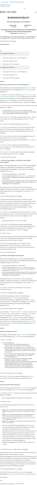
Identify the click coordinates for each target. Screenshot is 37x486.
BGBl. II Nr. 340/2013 (12, 138)
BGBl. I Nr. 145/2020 (13, 298)
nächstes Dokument (5, 6)
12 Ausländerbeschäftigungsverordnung (10, 96)
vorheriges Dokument (5, 5)
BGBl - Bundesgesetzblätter (17, 2)
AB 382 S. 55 (23, 33)
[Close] (1, 50)
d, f (26, 176)
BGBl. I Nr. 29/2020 (17, 336)
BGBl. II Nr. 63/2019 (31, 140)
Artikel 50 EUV (15, 110)
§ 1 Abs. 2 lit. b (20, 176)
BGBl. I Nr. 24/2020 (26, 89)
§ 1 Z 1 (25, 95)
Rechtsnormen (5, 2)
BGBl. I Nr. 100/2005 (31, 88)
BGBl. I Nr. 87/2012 (23, 388)
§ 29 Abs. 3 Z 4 (26, 418)
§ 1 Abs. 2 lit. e (20, 267)
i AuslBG (34, 176)
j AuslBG (29, 267)
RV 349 (18, 33)
